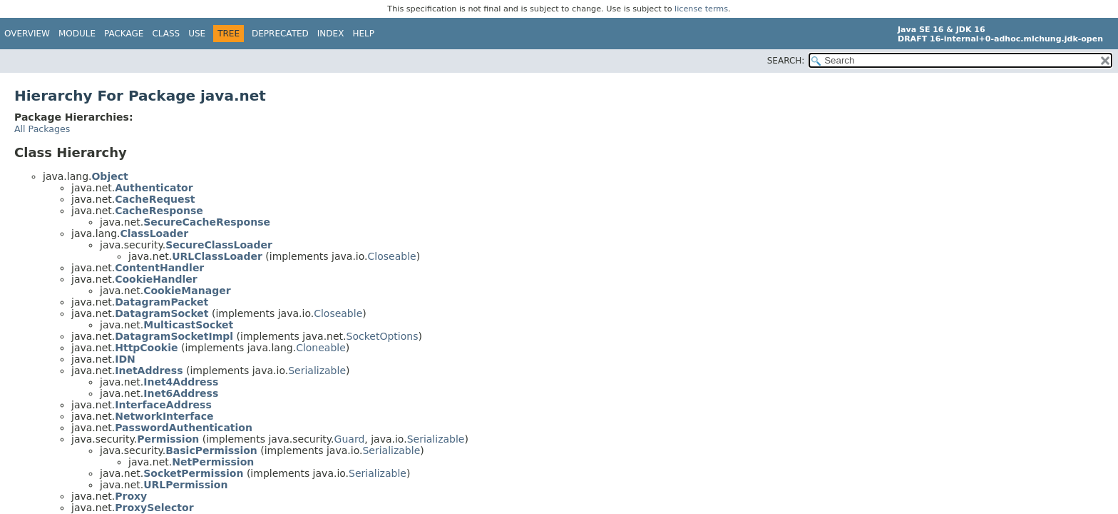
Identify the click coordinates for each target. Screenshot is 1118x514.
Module (77, 34)
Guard (349, 439)
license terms (701, 9)
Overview (27, 34)
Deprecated (280, 34)
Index (330, 34)
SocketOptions (383, 336)
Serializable (317, 370)
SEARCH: (786, 61)
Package (123, 34)
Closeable (392, 256)
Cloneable (321, 347)
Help (363, 34)
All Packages (42, 129)
